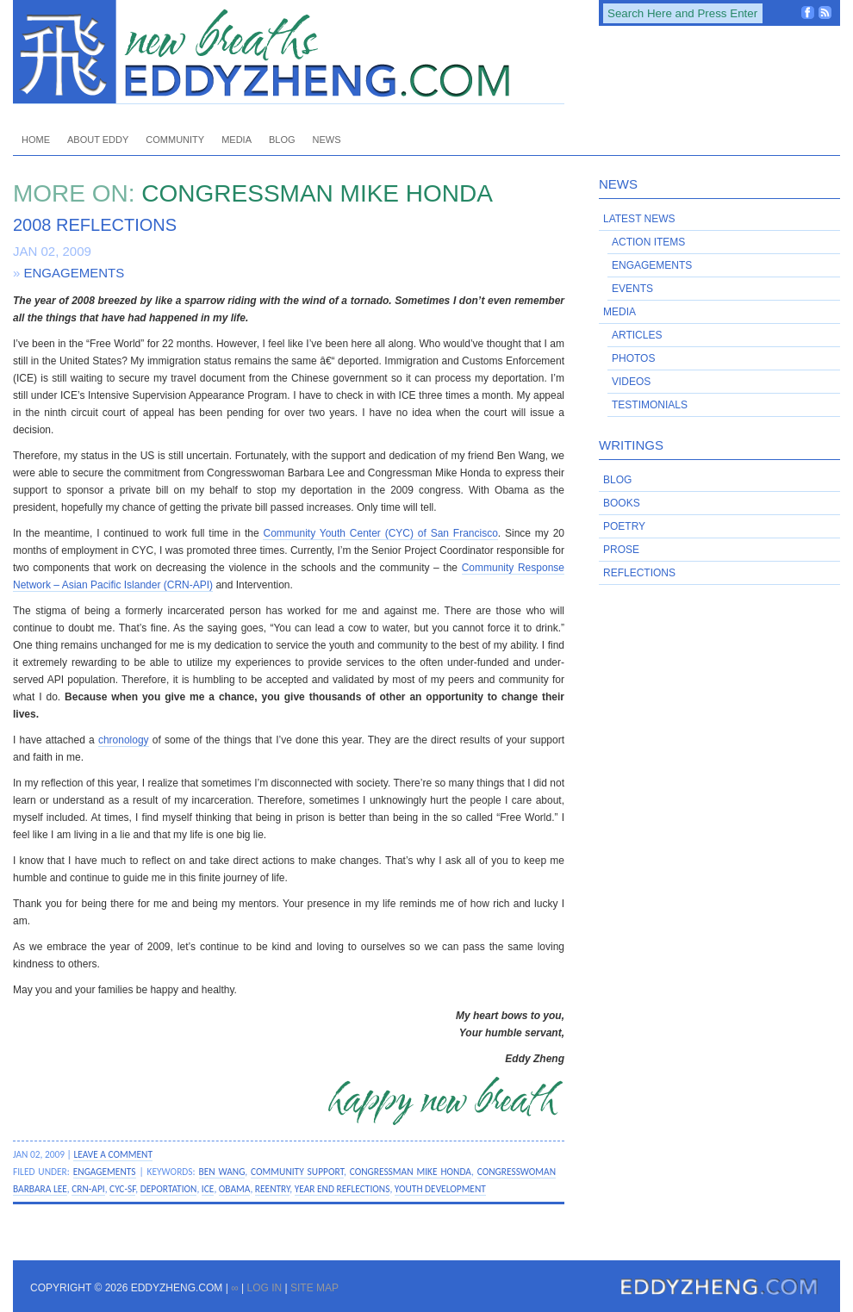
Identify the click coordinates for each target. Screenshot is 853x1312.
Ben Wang (222, 1172)
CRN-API (88, 1189)
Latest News (639, 219)
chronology (123, 740)
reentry (272, 1189)
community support (297, 1172)
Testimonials (650, 405)
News (327, 139)
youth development (440, 1189)
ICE (208, 1189)
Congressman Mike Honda (410, 1172)
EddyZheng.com (288, 52)
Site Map (314, 1288)
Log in (264, 1288)
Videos (631, 382)
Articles (637, 335)
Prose (621, 550)
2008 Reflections (95, 224)
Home (36, 139)
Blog (282, 139)
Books (621, 503)
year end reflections (342, 1189)
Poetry (624, 526)
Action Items (648, 242)
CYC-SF (122, 1189)
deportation (168, 1189)
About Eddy (97, 139)
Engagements (74, 272)
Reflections (639, 573)
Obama (235, 1189)
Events (632, 289)
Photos (633, 358)
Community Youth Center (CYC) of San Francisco (380, 533)
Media (236, 139)
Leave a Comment (113, 1154)
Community (175, 139)
